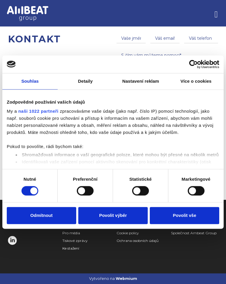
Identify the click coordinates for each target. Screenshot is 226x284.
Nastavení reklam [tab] (140, 81)
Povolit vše (184, 215)
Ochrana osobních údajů (138, 240)
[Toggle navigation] (216, 13)
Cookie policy (128, 233)
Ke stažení (70, 248)
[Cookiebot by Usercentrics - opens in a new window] (193, 64)
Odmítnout (41, 215)
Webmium (126, 278)
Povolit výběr (113, 215)
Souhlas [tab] (30, 81)
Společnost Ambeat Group (194, 233)
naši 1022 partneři (38, 111)
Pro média (71, 233)
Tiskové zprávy (75, 240)
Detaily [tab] (85, 81)
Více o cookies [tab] (196, 81)
